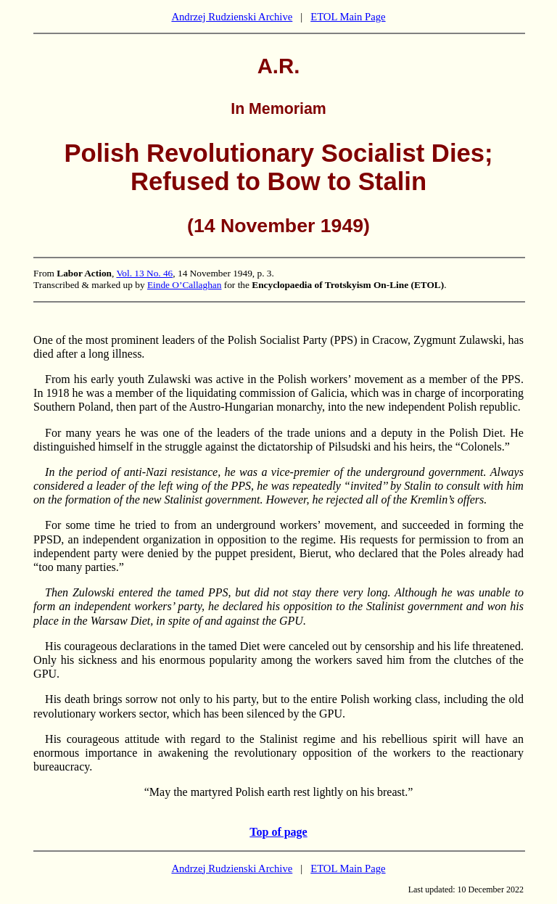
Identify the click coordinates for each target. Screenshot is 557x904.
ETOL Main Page (347, 16)
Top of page (278, 832)
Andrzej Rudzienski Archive (231, 16)
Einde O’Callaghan (184, 284)
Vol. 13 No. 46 (144, 273)
